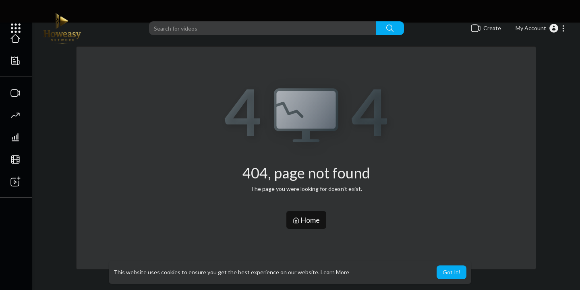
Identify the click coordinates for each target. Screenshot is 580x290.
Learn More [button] (335, 272)
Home (306, 219)
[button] (540, 28)
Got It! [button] (451, 272)
